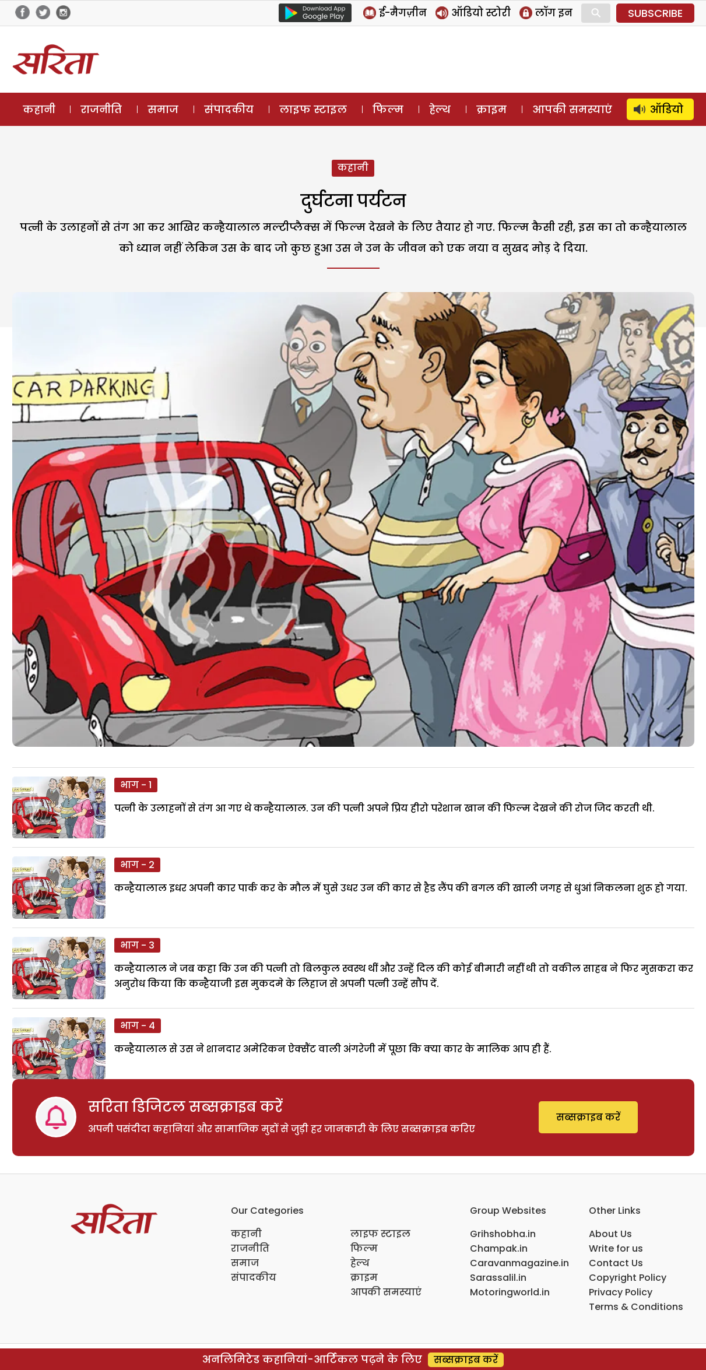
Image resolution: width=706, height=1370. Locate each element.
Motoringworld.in (510, 1292)
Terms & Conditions (636, 1306)
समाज (162, 109)
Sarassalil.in (498, 1277)
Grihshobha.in (503, 1234)
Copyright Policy (627, 1277)
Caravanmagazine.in (519, 1263)
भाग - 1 (136, 785)
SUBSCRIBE (655, 13)
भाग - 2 (137, 865)
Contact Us (616, 1263)
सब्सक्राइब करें (588, 1117)
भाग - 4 (137, 1025)
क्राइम (491, 109)
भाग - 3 (137, 945)
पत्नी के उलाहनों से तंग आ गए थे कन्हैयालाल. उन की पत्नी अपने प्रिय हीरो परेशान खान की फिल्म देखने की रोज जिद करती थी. (384, 808)
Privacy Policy (620, 1292)
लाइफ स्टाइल (313, 109)
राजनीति (101, 109)
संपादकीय (229, 109)
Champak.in (499, 1248)
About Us (610, 1234)
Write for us (616, 1248)
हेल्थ (440, 109)
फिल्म (388, 109)
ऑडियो (666, 109)
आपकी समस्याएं (572, 109)
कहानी (39, 109)
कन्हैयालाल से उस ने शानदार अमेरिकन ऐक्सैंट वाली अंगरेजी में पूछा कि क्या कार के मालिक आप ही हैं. (333, 1049)
